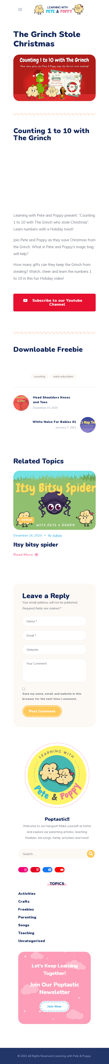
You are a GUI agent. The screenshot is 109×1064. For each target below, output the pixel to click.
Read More (23, 554)
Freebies (26, 909)
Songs (26, 520)
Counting (39, 376)
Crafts (24, 901)
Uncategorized (31, 941)
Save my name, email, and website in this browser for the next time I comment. (51, 696)
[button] (54, 302)
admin (57, 535)
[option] (54, 515)
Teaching (26, 933)
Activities (26, 893)
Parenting (27, 917)
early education (63, 376)
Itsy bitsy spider (35, 545)
